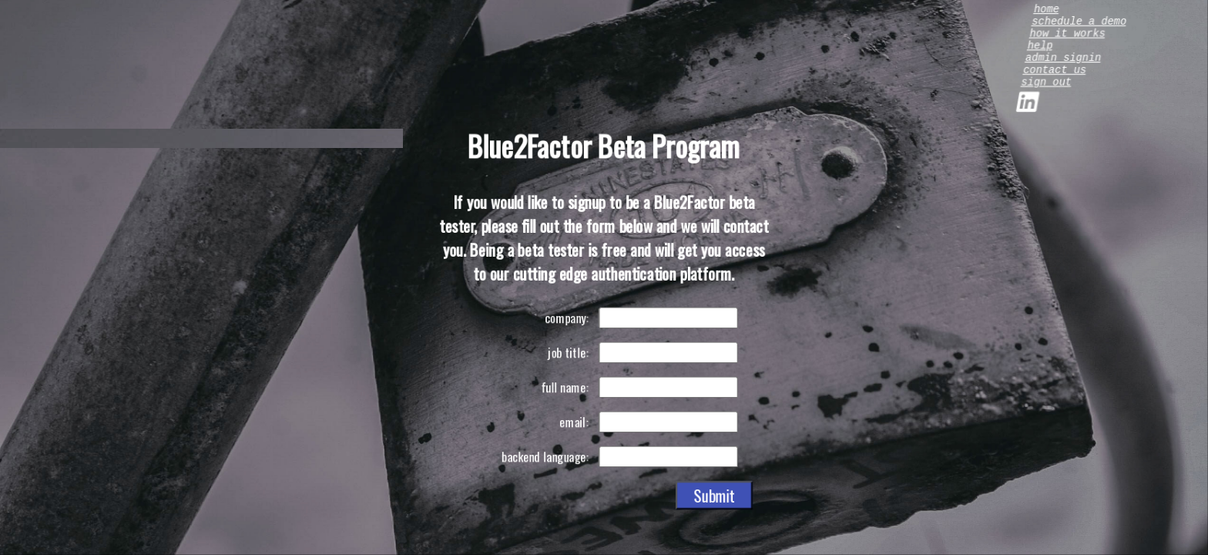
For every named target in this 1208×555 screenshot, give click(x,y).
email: (573, 421)
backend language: (545, 456)
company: (566, 317)
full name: (564, 387)
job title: (568, 352)
